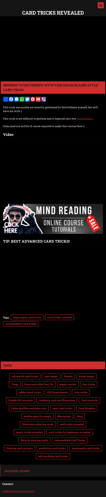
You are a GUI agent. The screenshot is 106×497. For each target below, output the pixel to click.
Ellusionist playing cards (37, 424)
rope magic (51, 376)
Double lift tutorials (20, 400)
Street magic (86, 376)
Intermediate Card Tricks (21, 323)
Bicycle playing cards (34, 440)
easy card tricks (62, 408)
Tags (6, 317)
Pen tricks (88, 384)
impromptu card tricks (27, 317)
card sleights (84, 118)
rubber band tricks (30, 392)
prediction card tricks (52, 448)
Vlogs (14, 384)
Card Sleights (86, 408)
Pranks (68, 376)
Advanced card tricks (25, 376)
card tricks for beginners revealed (69, 432)
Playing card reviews (19, 448)
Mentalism (64, 416)
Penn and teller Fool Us (38, 384)
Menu (101, 5)
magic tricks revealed (29, 432)
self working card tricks (53, 456)
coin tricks (81, 392)
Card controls (89, 400)
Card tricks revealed (17, 470)
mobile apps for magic (37, 416)
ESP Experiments (57, 392)
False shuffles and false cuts (28, 408)
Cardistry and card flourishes (57, 400)
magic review (67, 384)
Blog (80, 416)
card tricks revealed (59, 317)
